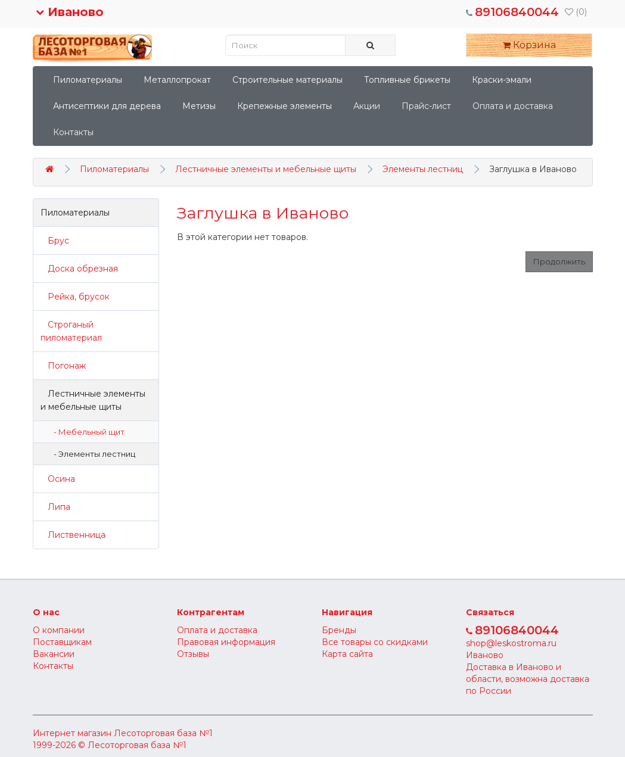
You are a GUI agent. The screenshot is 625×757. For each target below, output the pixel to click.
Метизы (199, 106)
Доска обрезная (79, 268)
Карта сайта (347, 654)
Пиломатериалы (87, 79)
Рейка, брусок (75, 296)
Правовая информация (226, 642)
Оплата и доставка (512, 106)
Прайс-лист (426, 106)
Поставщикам (62, 642)
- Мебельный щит (86, 432)
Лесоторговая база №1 (163, 733)
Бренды (339, 630)
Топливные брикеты (407, 79)
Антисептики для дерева (107, 106)
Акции (366, 106)
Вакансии (53, 654)
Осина (58, 478)
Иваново (70, 12)
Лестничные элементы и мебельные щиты (265, 169)
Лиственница (73, 534)
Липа (55, 506)
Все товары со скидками (375, 642)
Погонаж (63, 365)
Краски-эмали (501, 79)
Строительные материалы (287, 79)
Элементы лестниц (423, 169)
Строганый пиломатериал (71, 331)
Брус (55, 240)
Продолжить (559, 261)
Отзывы (193, 654)
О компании (59, 630)
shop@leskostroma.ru (511, 643)
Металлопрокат (177, 79)
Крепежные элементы (284, 106)
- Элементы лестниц (91, 454)
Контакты (73, 132)
